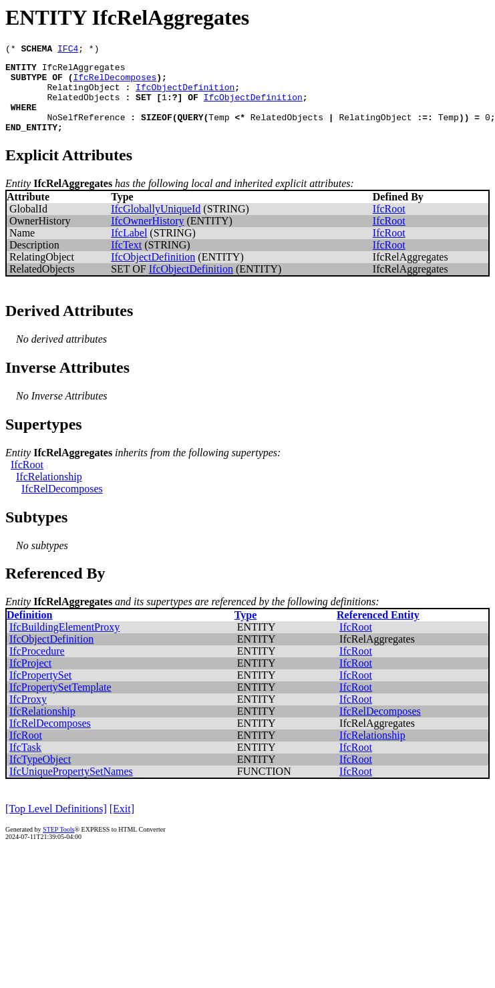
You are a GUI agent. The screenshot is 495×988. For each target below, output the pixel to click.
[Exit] (122, 824)
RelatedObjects (83, 107)
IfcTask (25, 763)
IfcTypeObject (40, 775)
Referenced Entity (378, 631)
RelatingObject (83, 95)
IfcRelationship (49, 492)
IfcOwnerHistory (147, 236)
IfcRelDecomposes (114, 83)
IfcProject (30, 679)
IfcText (126, 261)
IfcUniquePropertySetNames (71, 787)
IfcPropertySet (40, 691)
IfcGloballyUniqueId (155, 224)
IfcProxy (28, 715)
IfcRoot (389, 224)
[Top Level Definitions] (56, 824)
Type (245, 631)
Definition (29, 631)
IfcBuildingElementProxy (64, 643)
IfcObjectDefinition (185, 95)
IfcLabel (129, 249)
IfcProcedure (37, 667)
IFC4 (67, 50)
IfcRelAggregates (84, 71)
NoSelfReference (86, 131)
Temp (218, 131)
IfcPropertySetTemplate (60, 703)
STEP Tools (58, 845)
